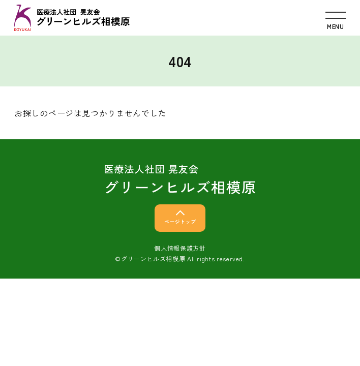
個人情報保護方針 (179, 247)
